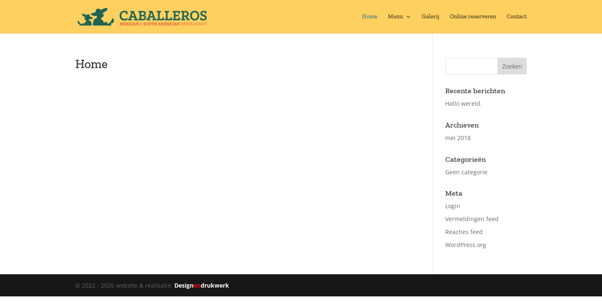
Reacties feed (464, 232)
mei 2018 (458, 138)
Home (370, 17)
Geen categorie (466, 172)
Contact (517, 17)
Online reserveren (473, 17)
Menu (395, 17)
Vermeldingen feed (472, 219)
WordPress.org (465, 245)
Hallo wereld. (463, 103)
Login (452, 206)
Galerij (430, 17)
